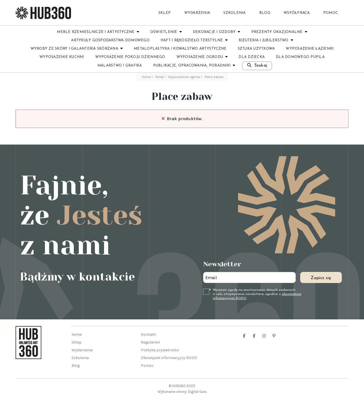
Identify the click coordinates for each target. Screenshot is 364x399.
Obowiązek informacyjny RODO (169, 357)
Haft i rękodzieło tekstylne (192, 40)
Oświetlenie (163, 32)
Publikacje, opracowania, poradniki (192, 65)
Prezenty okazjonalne (277, 32)
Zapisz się (321, 278)
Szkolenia (234, 13)
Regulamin (150, 342)
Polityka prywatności (160, 350)
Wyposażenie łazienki (309, 48)
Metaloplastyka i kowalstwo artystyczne (180, 48)
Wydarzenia (197, 13)
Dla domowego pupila (300, 57)
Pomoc (330, 13)
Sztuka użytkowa (256, 48)
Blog (264, 13)
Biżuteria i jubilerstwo (264, 40)
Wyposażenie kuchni (61, 57)
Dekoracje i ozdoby (214, 32)
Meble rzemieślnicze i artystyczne (95, 32)
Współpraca (297, 13)
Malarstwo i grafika (119, 65)
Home (77, 334)
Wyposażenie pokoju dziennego (130, 57)
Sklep (164, 13)
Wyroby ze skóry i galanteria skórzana (74, 48)
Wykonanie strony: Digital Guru (182, 392)
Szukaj (257, 65)
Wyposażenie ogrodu (199, 57)
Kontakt (148, 334)
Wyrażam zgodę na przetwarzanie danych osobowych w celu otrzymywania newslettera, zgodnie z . (257, 294)
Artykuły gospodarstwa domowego (110, 40)
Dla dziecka (252, 57)
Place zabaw (182, 96)
